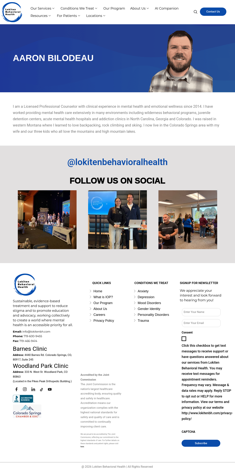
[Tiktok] (41, 389)
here (82, 447)
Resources (41, 16)
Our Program (115, 8)
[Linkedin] (33, 389)
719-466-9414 (28, 341)
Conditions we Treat (79, 8)
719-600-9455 (33, 336)
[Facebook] (16, 389)
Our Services (43, 8)
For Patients (69, 16)
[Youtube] (50, 389)
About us (140, 8)
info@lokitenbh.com (36, 331)
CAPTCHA (188, 431)
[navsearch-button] (195, 12)
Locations (96, 16)
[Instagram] (25, 389)
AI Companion (168, 8)
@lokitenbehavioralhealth (117, 162)
